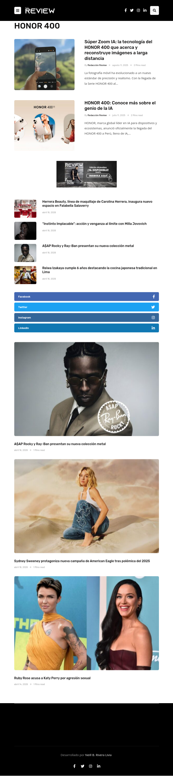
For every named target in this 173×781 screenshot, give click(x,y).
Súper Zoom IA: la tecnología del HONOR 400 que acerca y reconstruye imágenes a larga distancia (118, 50)
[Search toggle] (154, 10)
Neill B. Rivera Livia (98, 755)
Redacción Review (97, 65)
